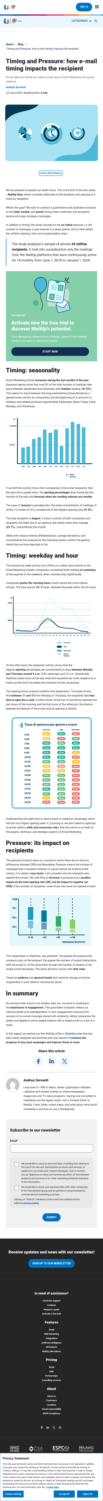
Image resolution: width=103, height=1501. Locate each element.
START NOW (50, 351)
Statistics (73, 1033)
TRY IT (84, 7)
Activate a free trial (51, 1313)
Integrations (51, 1338)
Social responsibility (51, 1409)
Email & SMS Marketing (50, 173)
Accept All (64, 1494)
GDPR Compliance (51, 1413)
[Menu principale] (95, 7)
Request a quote (51, 1309)
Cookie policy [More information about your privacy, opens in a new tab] (52, 1487)
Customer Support (51, 1300)
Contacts (51, 1305)
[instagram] (60, 1427)
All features (51, 1347)
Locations (51, 1405)
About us (51, 1396)
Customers (51, 1400)
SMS (51, 1371)
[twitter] (64, 1061)
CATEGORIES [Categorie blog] (82, 20)
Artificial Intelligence (51, 1342)
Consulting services (51, 1380)
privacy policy (31, 1203)
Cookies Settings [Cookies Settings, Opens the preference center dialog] (13, 1494)
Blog (20, 44)
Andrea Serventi (16, 87)
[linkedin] (51, 1061)
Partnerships (51, 1376)
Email (51, 1329)
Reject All (87, 1494)
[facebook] (38, 1061)
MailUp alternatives (51, 1351)
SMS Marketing (51, 1334)
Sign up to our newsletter (51, 1263)
